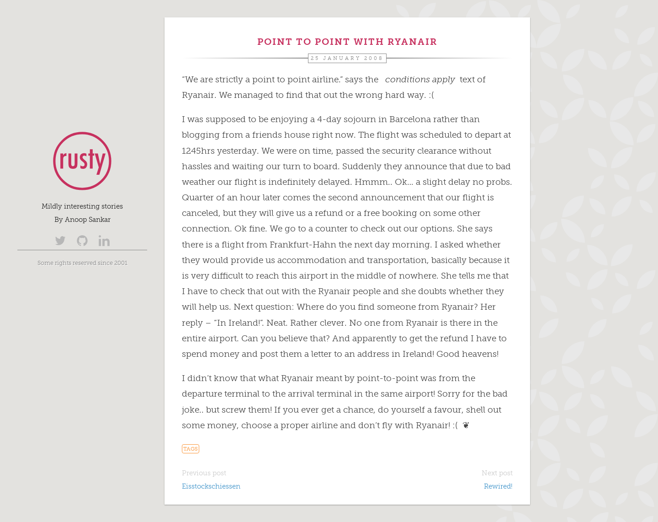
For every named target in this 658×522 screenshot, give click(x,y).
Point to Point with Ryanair (347, 41)
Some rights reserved (66, 262)
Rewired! (498, 486)
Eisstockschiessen (211, 486)
